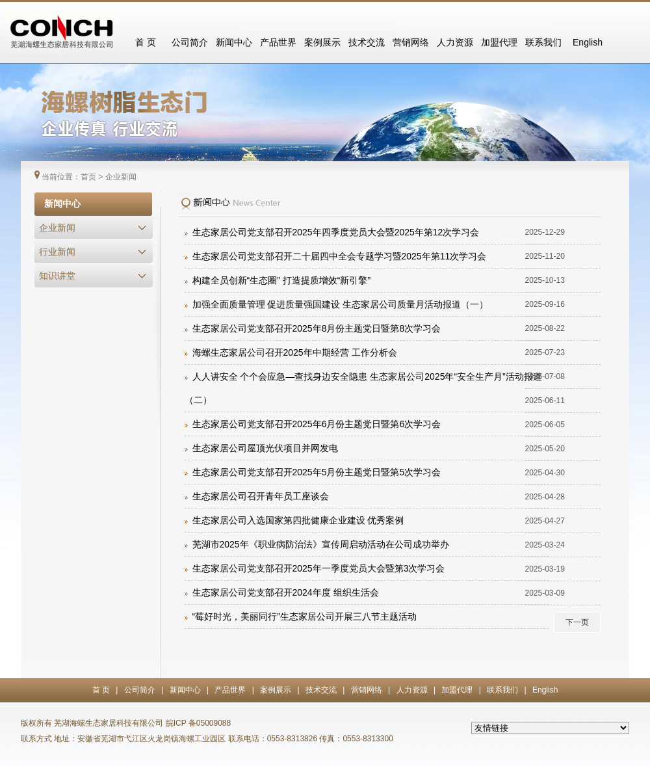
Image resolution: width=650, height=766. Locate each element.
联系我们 (543, 42)
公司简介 (190, 42)
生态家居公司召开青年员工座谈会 (260, 496)
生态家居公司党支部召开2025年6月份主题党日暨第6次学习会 (316, 424)
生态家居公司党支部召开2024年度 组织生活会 (285, 592)
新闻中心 (234, 42)
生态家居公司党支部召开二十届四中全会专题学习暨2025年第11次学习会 (339, 256)
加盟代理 (499, 42)
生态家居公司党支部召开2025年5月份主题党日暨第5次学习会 (316, 472)
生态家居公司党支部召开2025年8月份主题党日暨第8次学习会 (316, 328)
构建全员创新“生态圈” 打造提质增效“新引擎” (281, 280)
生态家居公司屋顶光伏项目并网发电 (265, 448)
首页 (88, 176)
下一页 (577, 622)
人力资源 (455, 42)
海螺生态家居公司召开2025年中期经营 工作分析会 (294, 352)
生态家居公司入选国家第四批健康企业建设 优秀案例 (298, 520)
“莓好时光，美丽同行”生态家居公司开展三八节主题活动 (304, 616)
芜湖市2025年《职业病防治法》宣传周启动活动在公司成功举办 (320, 544)
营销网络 (411, 42)
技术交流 (366, 42)
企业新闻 (120, 176)
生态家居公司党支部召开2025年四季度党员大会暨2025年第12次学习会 (336, 232)
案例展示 (322, 42)
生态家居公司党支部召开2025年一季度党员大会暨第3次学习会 (318, 568)
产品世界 (278, 42)
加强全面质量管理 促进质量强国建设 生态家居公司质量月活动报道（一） (340, 304)
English (588, 42)
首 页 (145, 42)
